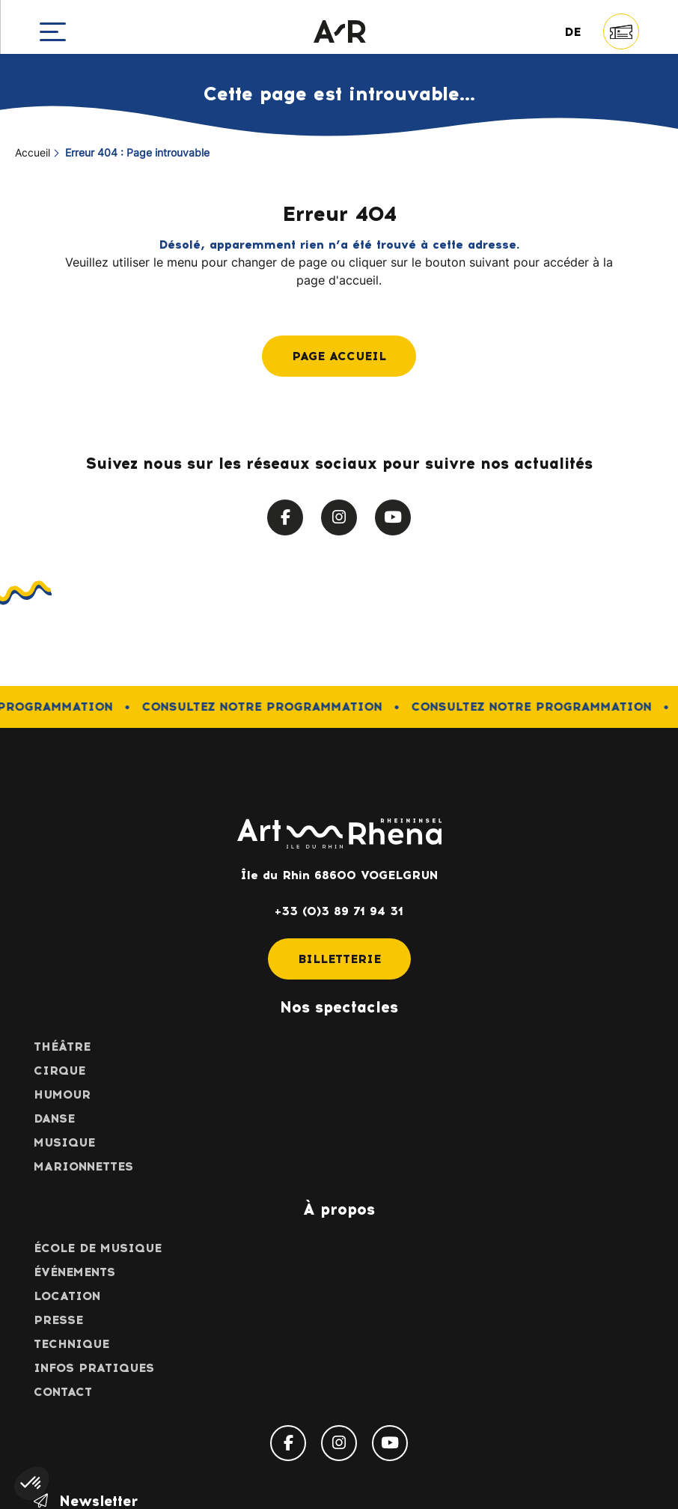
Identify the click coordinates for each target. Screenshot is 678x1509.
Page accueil (339, 356)
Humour (62, 1094)
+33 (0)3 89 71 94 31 (339, 911)
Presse (58, 1320)
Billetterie (339, 959)
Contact (63, 1392)
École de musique (98, 1248)
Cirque (59, 1070)
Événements (74, 1272)
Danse (54, 1118)
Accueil (32, 154)
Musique (64, 1142)
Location (67, 1296)
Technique (71, 1344)
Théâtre (62, 1046)
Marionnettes (83, 1166)
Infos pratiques (94, 1368)
